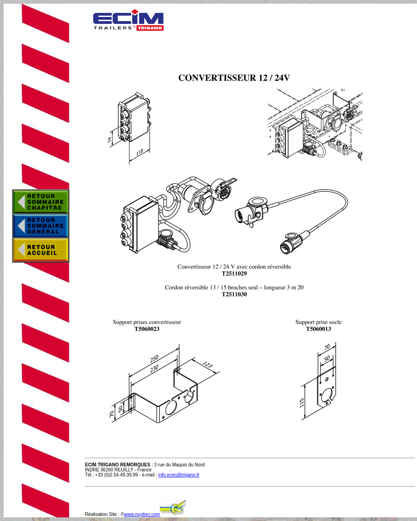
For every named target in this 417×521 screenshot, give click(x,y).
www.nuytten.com (142, 514)
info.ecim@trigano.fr (179, 474)
